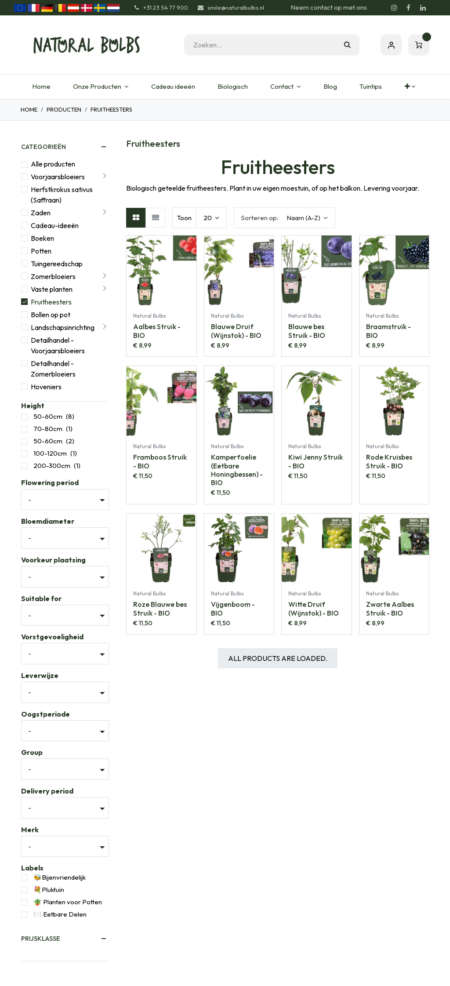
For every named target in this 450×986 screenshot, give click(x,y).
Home (29, 109)
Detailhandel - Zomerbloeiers (53, 368)
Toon (184, 218)
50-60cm (47, 416)
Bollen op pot (50, 314)
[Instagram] (393, 7)
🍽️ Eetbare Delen (60, 914)
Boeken (42, 238)
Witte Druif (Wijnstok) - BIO (313, 608)
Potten (41, 250)
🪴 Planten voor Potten (67, 902)
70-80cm (47, 428)
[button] (284, 217)
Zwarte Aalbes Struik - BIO (390, 608)
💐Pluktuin (48, 889)
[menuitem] (41, 87)
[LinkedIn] (422, 7)
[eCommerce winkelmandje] (418, 44)
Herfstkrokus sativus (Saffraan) (62, 194)
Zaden (41, 212)
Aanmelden (391, 44)
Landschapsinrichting (62, 327)
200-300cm (51, 465)
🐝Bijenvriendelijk (59, 877)
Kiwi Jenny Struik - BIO (315, 461)
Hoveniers (46, 386)
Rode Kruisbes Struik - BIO (389, 461)
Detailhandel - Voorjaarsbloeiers (58, 345)
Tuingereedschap (57, 263)
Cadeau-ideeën (55, 225)
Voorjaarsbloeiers (58, 176)
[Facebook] (408, 7)
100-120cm (50, 453)
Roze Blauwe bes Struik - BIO (160, 608)
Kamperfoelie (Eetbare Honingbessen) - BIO (237, 470)
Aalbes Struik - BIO (157, 330)
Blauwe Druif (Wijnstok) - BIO (236, 330)
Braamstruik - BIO (388, 330)
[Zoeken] (347, 44)
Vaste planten (52, 289)
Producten (64, 109)
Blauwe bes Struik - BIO (306, 330)
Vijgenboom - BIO (233, 608)
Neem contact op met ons (328, 7)
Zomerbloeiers (53, 276)
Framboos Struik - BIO (160, 461)
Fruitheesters (51, 301)
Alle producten (53, 164)
